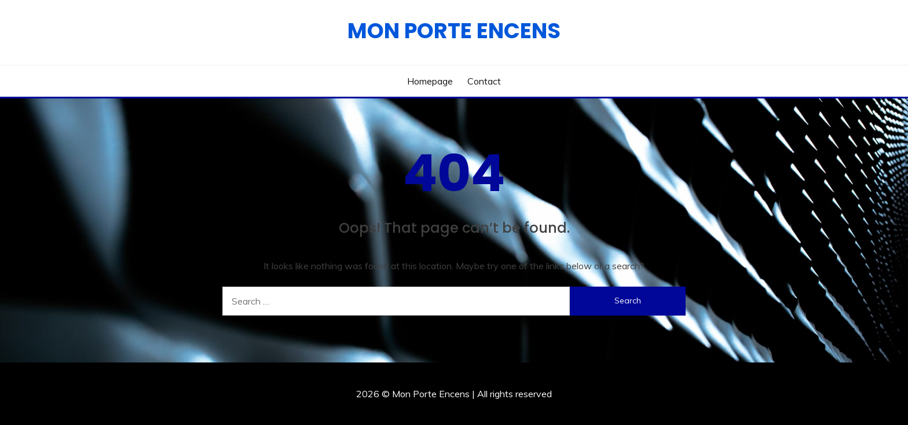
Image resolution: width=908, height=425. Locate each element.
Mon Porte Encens (454, 31)
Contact (484, 81)
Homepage (430, 81)
